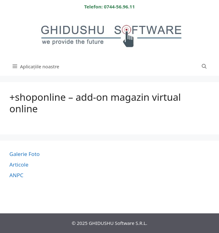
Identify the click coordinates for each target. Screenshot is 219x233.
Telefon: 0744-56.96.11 (109, 6)
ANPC (16, 175)
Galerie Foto (24, 154)
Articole (18, 164)
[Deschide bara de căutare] (204, 66)
